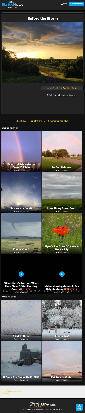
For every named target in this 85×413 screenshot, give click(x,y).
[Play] (21, 274)
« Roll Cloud (21, 121)
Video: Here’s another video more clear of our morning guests (21, 286)
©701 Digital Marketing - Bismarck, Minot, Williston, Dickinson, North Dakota (42, 409)
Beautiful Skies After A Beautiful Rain (21, 166)
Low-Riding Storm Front (61, 208)
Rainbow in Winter (62, 377)
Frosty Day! (62, 336)
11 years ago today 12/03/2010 (21, 377)
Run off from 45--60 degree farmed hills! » (49, 121)
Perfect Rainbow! (62, 167)
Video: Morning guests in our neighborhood (61, 288)
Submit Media (76, 4)
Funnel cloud (21, 249)
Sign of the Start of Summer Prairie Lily (62, 248)
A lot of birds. (21, 336)
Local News (5, 394)
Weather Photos (69, 88)
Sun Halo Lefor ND (21, 208)
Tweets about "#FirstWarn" (11, 392)
